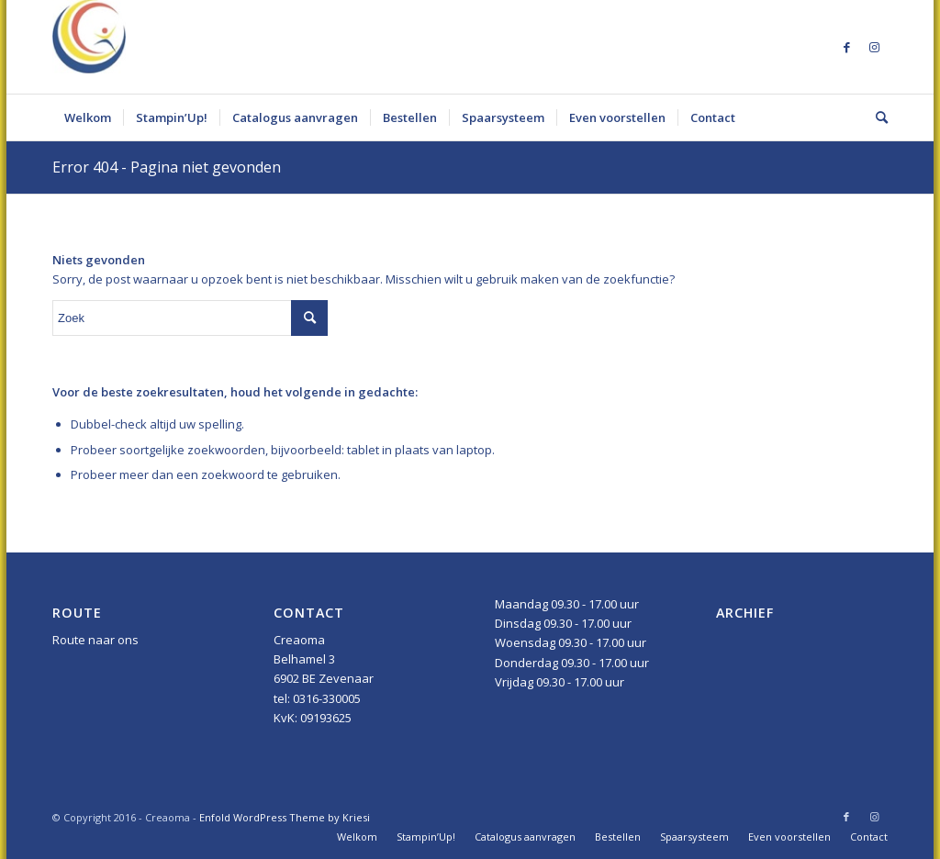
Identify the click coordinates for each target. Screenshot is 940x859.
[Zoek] (876, 117)
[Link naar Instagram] (874, 47)
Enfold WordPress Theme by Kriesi (284, 817)
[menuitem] (87, 117)
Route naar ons (95, 639)
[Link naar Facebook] (846, 47)
